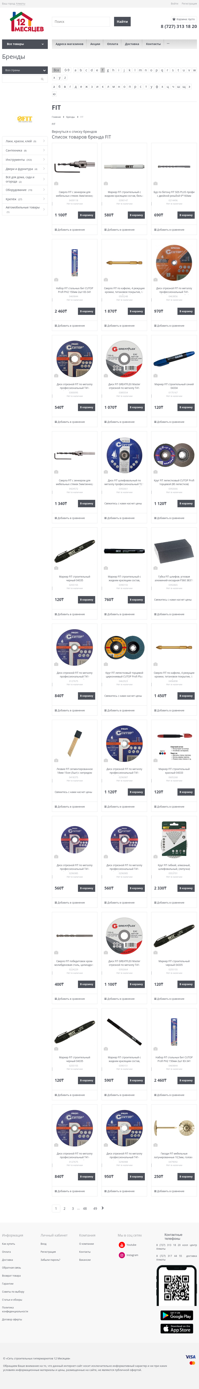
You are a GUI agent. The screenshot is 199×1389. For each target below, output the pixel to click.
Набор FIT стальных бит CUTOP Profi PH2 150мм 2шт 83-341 (74, 290)
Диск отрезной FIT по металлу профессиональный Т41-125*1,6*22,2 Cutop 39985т (75, 868)
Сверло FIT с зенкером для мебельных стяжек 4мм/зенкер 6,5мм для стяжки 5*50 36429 (74, 195)
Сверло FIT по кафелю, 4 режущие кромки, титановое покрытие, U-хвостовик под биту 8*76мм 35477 (124, 292)
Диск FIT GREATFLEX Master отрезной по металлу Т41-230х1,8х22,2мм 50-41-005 (124, 387)
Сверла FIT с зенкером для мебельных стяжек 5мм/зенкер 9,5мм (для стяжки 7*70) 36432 (74, 484)
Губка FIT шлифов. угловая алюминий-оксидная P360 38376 (174, 578)
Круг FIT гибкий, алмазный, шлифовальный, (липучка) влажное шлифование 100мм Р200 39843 (174, 870)
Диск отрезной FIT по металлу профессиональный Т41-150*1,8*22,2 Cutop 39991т (124, 1157)
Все (56, 70)
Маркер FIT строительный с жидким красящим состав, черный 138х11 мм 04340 (124, 1061)
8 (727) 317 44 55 (170, 1256)
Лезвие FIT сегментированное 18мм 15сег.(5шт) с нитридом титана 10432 (75, 772)
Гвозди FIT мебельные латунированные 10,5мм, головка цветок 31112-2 (174, 1157)
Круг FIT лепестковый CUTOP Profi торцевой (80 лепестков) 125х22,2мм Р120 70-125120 (174, 484)
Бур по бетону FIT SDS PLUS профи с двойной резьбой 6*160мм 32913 (174, 195)
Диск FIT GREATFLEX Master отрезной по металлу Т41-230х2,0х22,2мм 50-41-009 (124, 964)
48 (85, 1208)
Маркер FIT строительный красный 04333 (174, 770)
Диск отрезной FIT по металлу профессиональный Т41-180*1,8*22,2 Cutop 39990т (124, 772)
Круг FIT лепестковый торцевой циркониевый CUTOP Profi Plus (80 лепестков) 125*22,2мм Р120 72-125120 (124, 678)
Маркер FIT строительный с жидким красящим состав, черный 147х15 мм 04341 (124, 580)
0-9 (67, 70)
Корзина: (185, 19)
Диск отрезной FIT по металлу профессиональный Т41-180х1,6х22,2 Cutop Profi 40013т (74, 676)
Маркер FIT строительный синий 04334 (174, 386)
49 (95, 1208)
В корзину (86, 215)
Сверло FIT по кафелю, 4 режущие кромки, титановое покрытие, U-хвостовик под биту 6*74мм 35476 (174, 676)
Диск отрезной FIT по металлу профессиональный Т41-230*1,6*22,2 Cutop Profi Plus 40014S (174, 294)
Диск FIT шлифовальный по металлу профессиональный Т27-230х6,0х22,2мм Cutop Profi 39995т (124, 486)
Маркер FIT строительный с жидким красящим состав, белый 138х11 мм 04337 (124, 195)
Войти (174, 3)
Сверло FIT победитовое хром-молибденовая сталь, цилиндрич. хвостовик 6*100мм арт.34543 (74, 964)
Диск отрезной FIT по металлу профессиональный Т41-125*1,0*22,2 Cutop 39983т (75, 387)
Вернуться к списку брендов (74, 131)
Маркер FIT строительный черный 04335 (74, 578)
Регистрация (189, 3)
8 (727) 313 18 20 (168, 1245)
